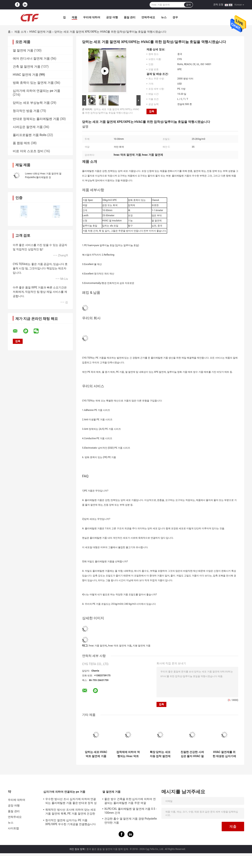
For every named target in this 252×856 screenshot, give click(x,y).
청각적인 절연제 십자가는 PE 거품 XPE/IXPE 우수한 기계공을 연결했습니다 (70, 822)
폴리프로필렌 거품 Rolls (29, 135)
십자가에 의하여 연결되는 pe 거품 (36, 91)
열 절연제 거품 (23, 50)
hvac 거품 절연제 (98, 645)
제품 (74, 17)
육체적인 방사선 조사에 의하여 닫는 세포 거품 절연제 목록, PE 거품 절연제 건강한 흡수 (70, 812)
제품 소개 (20, 31)
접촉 (151, 111)
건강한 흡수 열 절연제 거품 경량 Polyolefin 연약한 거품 (130, 820)
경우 (175, 17)
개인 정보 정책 (77, 849)
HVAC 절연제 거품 (40, 31)
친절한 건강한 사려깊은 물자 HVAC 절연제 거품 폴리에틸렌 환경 (192, 754)
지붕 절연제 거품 (141, 645)
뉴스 (164, 17)
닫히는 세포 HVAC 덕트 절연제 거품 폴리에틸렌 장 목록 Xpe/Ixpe (96, 754)
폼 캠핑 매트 (21, 143)
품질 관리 (129, 17)
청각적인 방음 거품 (26, 111)
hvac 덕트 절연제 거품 (120, 645)
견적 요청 (218, 4)
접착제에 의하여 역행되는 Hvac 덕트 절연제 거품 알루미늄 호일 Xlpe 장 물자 (128, 754)
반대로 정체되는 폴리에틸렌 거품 (36, 119)
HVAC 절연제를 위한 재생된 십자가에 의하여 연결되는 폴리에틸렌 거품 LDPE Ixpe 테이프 (224, 754)
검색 (188, 4)
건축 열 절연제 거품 (26, 66)
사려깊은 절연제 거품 (28, 127)
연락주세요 (148, 17)
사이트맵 (13, 828)
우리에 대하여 (91, 17)
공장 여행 (112, 17)
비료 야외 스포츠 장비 (28, 151)
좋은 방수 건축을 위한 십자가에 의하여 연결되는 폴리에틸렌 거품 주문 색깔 (130, 800)
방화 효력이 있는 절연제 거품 (33, 83)
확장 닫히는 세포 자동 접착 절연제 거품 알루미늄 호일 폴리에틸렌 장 (160, 754)
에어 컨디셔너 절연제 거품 (31, 58)
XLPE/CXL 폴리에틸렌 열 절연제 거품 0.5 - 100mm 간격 (130, 810)
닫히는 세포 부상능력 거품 (31, 103)
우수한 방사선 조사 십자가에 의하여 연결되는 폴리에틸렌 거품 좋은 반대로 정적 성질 (71, 801)
